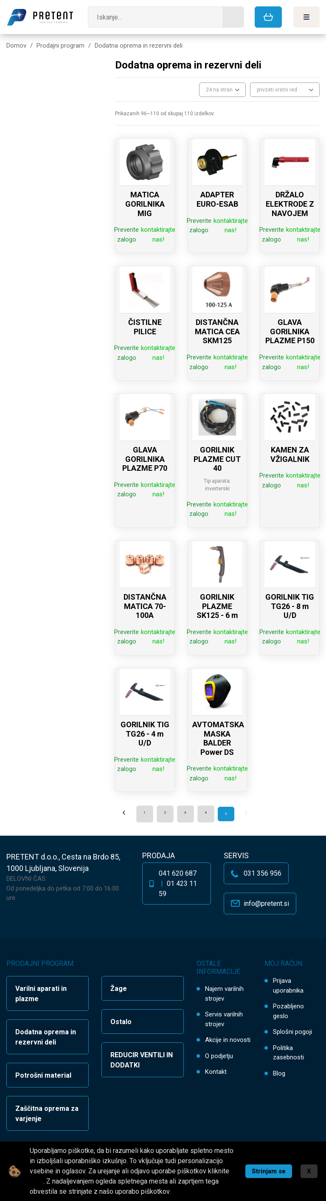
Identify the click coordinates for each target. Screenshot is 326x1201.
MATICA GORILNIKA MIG (145, 203)
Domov (16, 45)
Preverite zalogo (126, 234)
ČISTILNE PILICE (145, 327)
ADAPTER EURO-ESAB (217, 199)
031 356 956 (262, 873)
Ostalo (121, 1022)
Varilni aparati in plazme (41, 994)
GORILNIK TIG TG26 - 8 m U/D (289, 606)
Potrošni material (43, 1075)
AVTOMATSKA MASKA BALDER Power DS (218, 738)
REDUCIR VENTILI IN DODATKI (141, 1060)
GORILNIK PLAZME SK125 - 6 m (217, 606)
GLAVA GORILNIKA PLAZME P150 (290, 331)
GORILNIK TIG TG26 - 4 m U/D (145, 733)
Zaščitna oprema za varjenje (47, 1113)
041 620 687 (178, 873)
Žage (118, 989)
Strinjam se (269, 1171)
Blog (279, 1073)
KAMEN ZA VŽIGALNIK (289, 454)
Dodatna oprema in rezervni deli (45, 1037)
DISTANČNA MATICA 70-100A (145, 606)
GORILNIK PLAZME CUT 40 (217, 458)
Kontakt (216, 1072)
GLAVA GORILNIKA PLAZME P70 (144, 458)
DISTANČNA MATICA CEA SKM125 (217, 331)
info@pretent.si (266, 903)
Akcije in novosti (227, 1040)
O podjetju (219, 1056)
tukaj (36, 1181)
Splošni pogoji (292, 1032)
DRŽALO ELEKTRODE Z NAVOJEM (290, 203)
